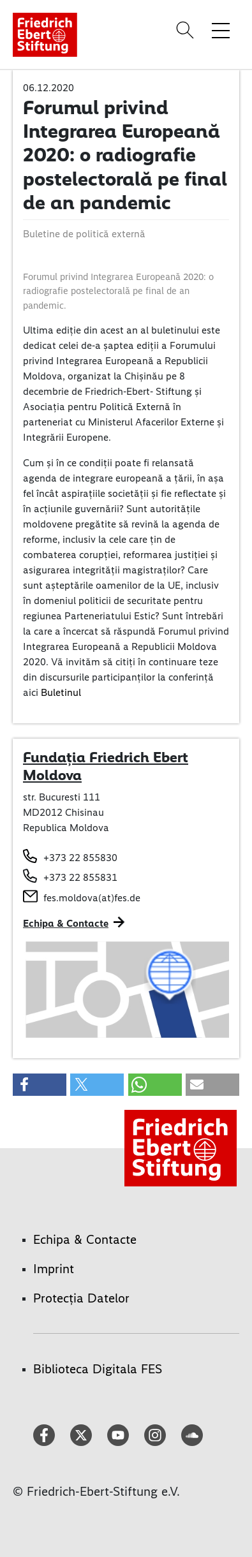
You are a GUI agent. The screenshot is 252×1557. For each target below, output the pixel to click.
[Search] (187, 30)
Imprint (53, 1268)
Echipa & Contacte (65, 923)
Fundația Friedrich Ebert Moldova (105, 766)
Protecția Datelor (81, 1298)
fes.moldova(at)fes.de (91, 898)
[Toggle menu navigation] (220, 30)
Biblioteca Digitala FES (97, 1368)
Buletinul (61, 692)
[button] (39, 1085)
